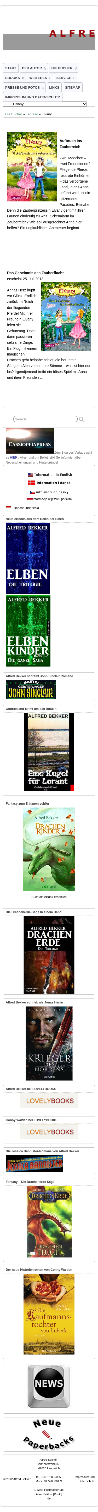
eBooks (14, 79)
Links (54, 87)
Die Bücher (64, 69)
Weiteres (40, 79)
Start (10, 68)
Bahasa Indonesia (26, 508)
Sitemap (72, 87)
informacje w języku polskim (52, 499)
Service (66, 79)
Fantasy (32, 114)
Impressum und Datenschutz (32, 97)
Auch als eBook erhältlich (49, 897)
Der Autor (34, 69)
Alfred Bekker (22, 1479)
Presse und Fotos (24, 89)
